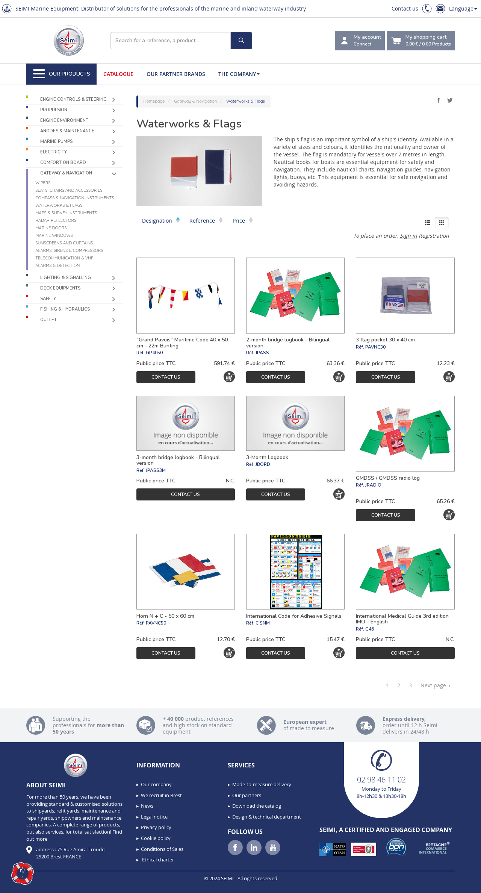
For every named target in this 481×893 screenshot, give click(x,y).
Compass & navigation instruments (74, 197)
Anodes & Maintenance (67, 131)
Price (243, 220)
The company (239, 73)
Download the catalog (256, 805)
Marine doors (51, 227)
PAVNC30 (375, 347)
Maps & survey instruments (66, 212)
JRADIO (373, 485)
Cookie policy (156, 838)
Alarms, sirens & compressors (69, 250)
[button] (22, 873)
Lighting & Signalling (65, 277)
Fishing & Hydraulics (65, 309)
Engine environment (64, 120)
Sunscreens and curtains (64, 243)
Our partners (246, 795)
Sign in (408, 235)
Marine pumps (56, 141)
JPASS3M (156, 470)
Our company (156, 784)
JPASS (262, 353)
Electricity (53, 152)
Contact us (405, 8)
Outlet (48, 320)
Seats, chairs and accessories (69, 190)
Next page (435, 685)
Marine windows (54, 235)
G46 (369, 629)
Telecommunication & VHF (64, 258)
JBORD (263, 464)
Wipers (42, 182)
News (147, 805)
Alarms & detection (57, 265)
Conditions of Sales (162, 849)
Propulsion (53, 110)
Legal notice (154, 816)
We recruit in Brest (161, 795)
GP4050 (154, 353)
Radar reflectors (55, 220)
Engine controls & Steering (73, 99)
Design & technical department (266, 816)
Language (463, 8)
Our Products (61, 74)
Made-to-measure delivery (261, 784)
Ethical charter (157, 859)
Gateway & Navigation (66, 173)
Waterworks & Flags (59, 205)
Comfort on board (63, 162)
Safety (48, 299)
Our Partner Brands (176, 73)
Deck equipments (60, 288)
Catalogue (118, 73)
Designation (161, 220)
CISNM (263, 623)
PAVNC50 (156, 623)
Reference (205, 220)
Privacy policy (156, 827)
